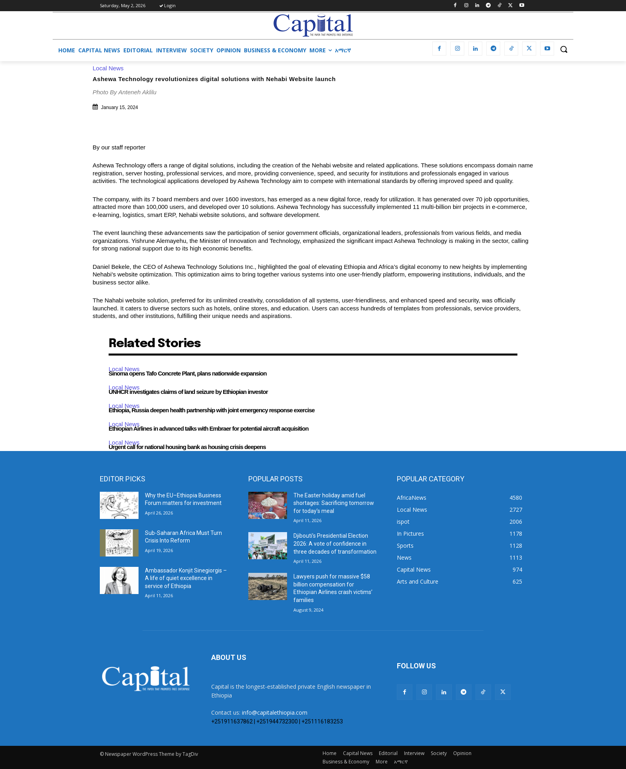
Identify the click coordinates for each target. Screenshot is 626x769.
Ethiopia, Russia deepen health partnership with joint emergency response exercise (212, 410)
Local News (110, 68)
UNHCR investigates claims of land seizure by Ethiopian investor (188, 391)
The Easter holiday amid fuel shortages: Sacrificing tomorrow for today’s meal (333, 503)
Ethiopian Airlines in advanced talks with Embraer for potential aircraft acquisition (209, 428)
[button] (563, 49)
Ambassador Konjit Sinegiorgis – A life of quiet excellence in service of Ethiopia (186, 578)
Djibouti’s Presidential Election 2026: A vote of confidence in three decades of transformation (334, 543)
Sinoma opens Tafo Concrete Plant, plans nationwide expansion (188, 373)
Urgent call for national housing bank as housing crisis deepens (187, 446)
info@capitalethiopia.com (274, 712)
